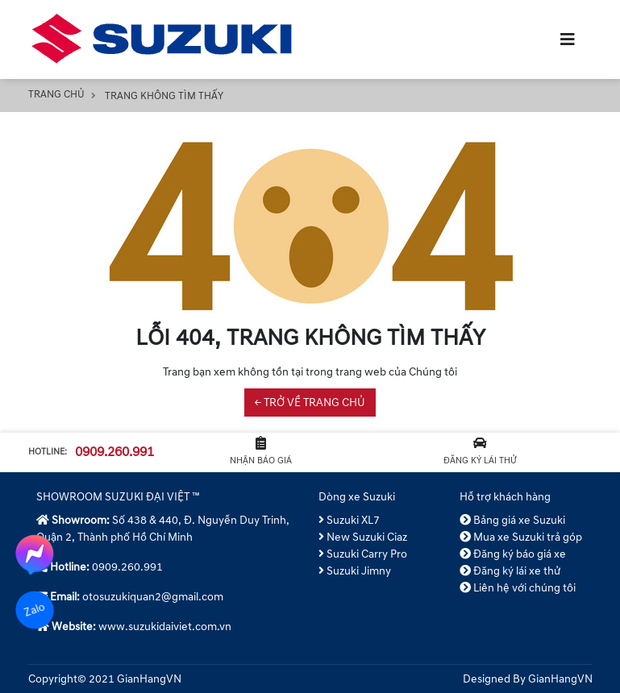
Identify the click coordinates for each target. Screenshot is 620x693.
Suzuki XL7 (349, 520)
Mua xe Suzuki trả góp (521, 537)
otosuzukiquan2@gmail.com (152, 597)
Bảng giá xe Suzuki (513, 520)
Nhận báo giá (261, 452)
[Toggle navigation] (568, 39)
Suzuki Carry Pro (363, 554)
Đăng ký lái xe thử (510, 571)
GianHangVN (560, 679)
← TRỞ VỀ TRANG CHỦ (310, 402)
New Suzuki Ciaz (363, 537)
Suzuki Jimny (355, 571)
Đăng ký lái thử (480, 452)
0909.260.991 (114, 452)
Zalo (34, 609)
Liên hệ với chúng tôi (518, 588)
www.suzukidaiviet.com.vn (164, 626)
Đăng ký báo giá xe (513, 554)
